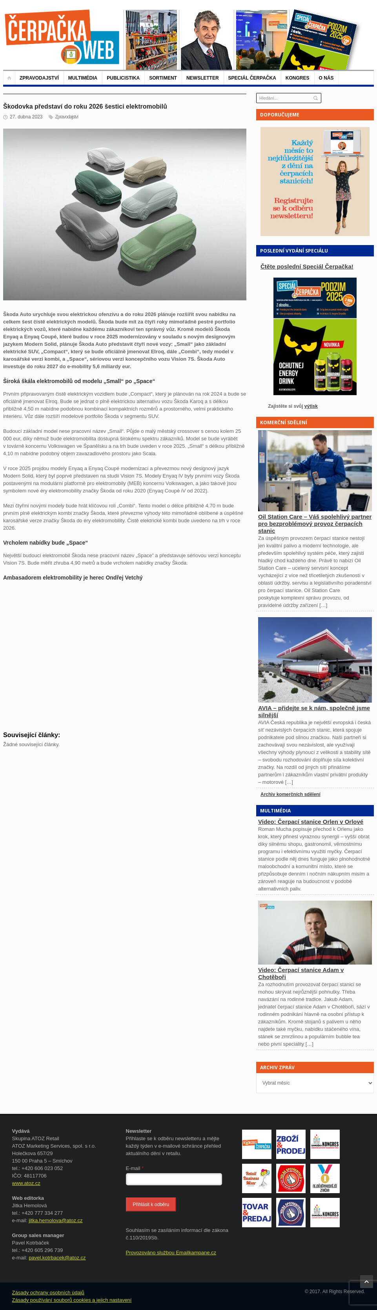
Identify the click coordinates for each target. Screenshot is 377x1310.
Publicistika (123, 78)
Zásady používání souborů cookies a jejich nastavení (72, 1300)
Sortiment (163, 78)
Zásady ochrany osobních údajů (48, 1292)
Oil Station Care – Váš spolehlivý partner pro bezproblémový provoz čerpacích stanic (315, 523)
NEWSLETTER (202, 78)
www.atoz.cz (26, 1183)
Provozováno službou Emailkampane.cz (171, 1252)
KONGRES (298, 78)
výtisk (311, 406)
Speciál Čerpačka (252, 78)
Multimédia (82, 78)
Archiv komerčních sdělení (290, 794)
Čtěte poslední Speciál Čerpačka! (306, 266)
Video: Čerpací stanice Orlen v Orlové (310, 821)
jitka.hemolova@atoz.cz (55, 1220)
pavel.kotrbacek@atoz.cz (57, 1258)
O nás (326, 78)
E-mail (135, 1168)
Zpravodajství (39, 78)
